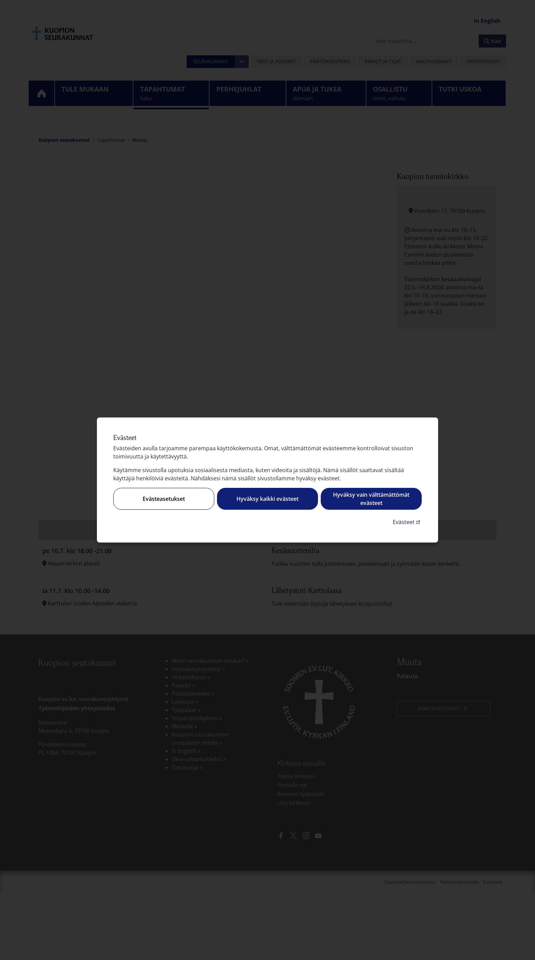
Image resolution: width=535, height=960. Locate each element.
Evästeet (407, 522)
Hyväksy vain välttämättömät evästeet (371, 499)
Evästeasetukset (164, 499)
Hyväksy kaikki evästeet (267, 499)
